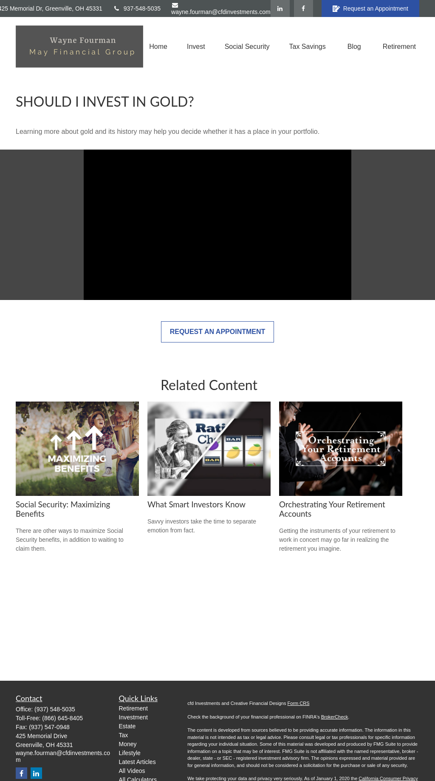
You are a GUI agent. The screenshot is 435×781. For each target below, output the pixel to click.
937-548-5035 (137, 8)
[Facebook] (303, 8)
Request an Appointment (370, 8)
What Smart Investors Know (196, 504)
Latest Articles (137, 761)
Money (128, 744)
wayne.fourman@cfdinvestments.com (221, 8)
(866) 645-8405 (62, 718)
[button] (158, 46)
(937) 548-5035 (54, 709)
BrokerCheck (334, 716)
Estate (127, 726)
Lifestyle (130, 753)
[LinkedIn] (280, 8)
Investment (133, 717)
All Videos (132, 770)
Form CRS (299, 703)
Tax (123, 735)
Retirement (133, 708)
